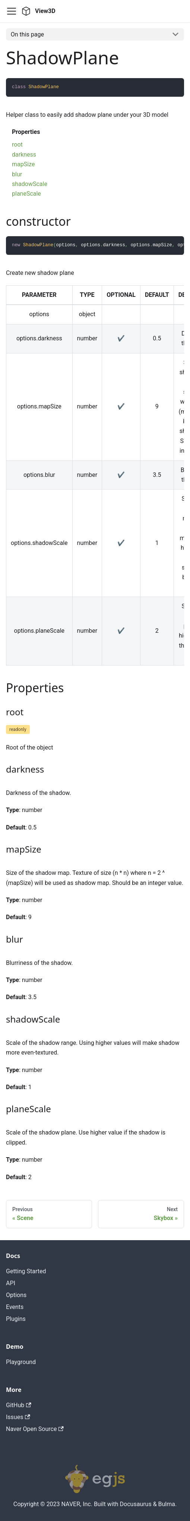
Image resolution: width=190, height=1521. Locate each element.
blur (17, 174)
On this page (27, 34)
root (17, 144)
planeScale (26, 193)
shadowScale (29, 183)
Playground (21, 1362)
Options (16, 1295)
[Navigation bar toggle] (11, 11)
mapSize (23, 164)
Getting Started (26, 1271)
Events (14, 1306)
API (10, 1283)
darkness (24, 154)
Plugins (16, 1318)
